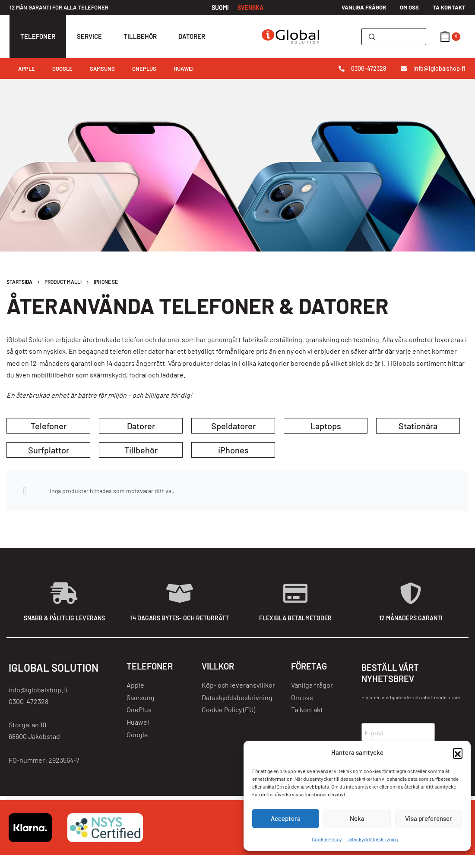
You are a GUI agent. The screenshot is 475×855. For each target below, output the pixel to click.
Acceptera (286, 818)
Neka (357, 818)
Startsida (19, 282)
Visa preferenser (428, 818)
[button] (457, 752)
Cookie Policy (327, 839)
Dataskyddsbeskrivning (372, 839)
